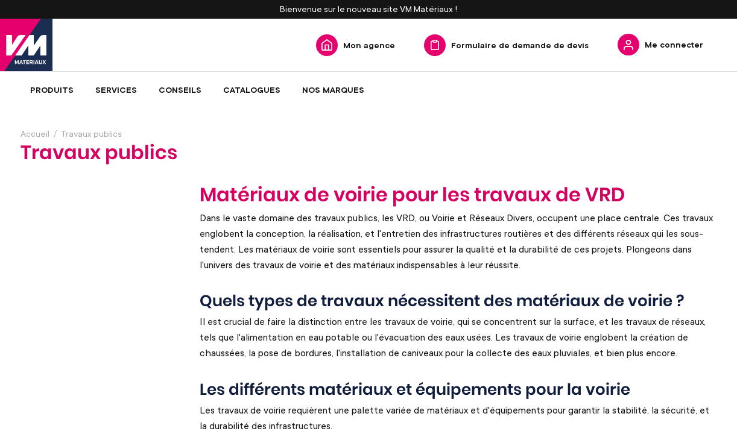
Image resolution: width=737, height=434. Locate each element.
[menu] (368, 90)
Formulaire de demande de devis (520, 45)
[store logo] (26, 45)
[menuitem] (52, 90)
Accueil (35, 133)
